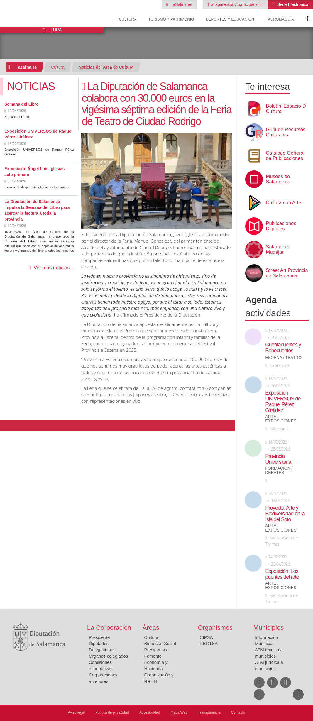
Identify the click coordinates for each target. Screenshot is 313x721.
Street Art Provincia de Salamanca (287, 273)
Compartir (7, 425)
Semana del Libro (21, 104)
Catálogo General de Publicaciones (285, 155)
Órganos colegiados (108, 656)
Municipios (268, 627)
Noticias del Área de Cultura (106, 67)
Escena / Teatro (283, 358)
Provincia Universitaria (278, 459)
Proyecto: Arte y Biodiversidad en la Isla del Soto (285, 513)
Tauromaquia (280, 19)
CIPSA (206, 637)
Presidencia (155, 649)
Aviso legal (76, 712)
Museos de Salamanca (278, 179)
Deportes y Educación (230, 19)
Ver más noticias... (54, 267)
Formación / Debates (278, 470)
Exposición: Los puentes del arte (282, 574)
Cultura (127, 19)
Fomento (153, 656)
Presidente (99, 637)
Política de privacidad (112, 712)
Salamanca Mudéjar (278, 249)
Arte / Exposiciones (280, 418)
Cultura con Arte (283, 202)
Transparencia (209, 712)
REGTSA (208, 643)
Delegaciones (102, 649)
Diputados (99, 643)
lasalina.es (27, 67)
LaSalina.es (181, 4)
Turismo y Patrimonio (171, 19)
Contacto (238, 712)
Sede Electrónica (292, 4)
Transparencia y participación (234, 4)
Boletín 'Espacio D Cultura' (286, 109)
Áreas (151, 627)
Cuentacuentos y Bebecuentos (283, 347)
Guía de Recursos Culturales (285, 132)
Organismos (215, 627)
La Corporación (109, 627)
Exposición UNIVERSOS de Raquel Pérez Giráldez (282, 401)
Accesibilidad (149, 712)
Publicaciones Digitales (281, 226)
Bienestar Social (160, 643)
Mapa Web (178, 712)
